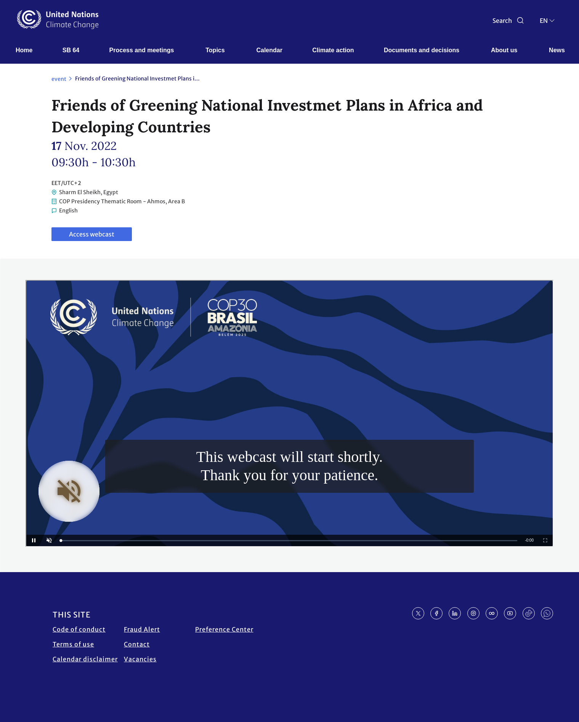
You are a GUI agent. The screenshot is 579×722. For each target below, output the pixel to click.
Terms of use (73, 644)
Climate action (333, 50)
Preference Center (224, 629)
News (557, 50)
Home (24, 50)
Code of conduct (79, 629)
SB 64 (71, 50)
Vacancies (140, 659)
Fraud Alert (142, 629)
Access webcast (91, 234)
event (58, 79)
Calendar (269, 50)
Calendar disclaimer (85, 659)
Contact (137, 644)
